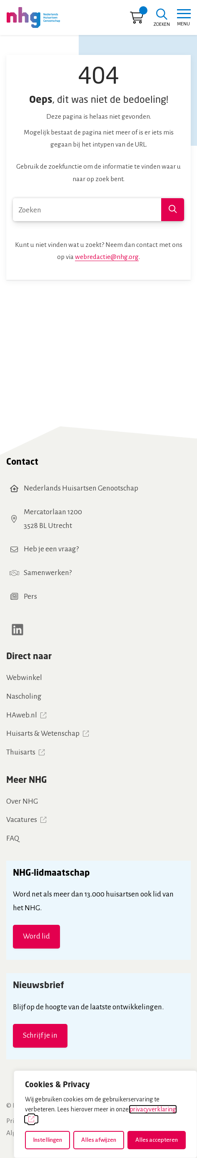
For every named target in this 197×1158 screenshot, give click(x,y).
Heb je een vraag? (51, 549)
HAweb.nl (21, 715)
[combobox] (98, 209)
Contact (22, 461)
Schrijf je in (40, 1035)
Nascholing (24, 696)
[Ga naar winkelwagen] (136, 20)
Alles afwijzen (98, 1140)
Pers (30, 596)
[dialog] (105, 1114)
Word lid (36, 936)
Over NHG (22, 801)
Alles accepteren (156, 1140)
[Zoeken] (161, 18)
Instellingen (47, 1140)
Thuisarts (20, 752)
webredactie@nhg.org (107, 256)
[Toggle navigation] (183, 17)
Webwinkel (24, 678)
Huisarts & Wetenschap (43, 733)
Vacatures (21, 820)
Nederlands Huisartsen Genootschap (81, 488)
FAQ (12, 838)
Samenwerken (46, 573)
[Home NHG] (33, 17)
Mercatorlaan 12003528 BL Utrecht (53, 519)
